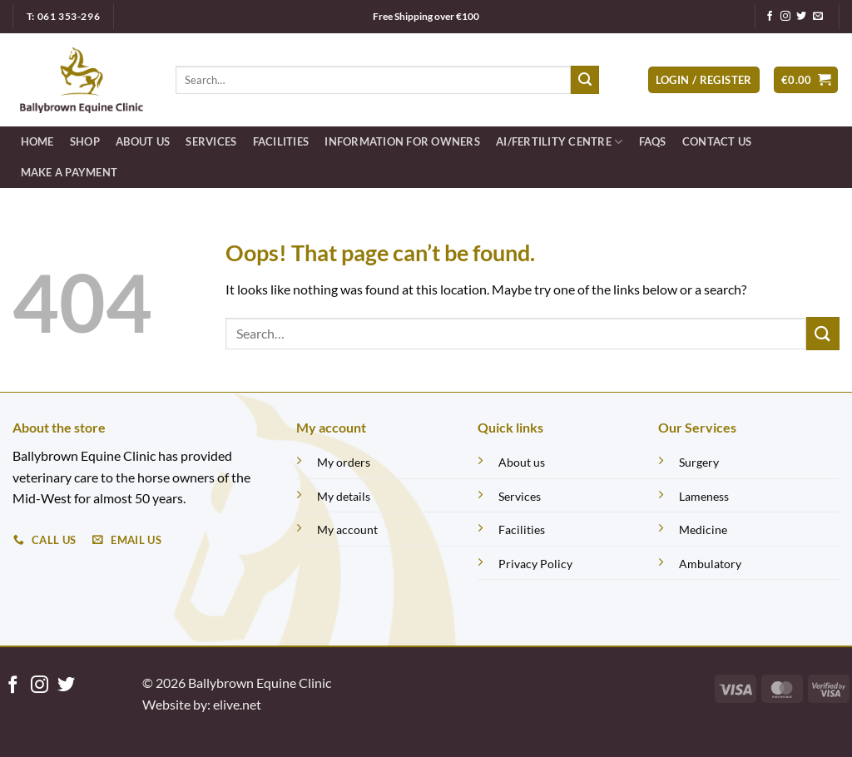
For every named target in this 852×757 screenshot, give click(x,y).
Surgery (699, 462)
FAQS (652, 141)
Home (37, 141)
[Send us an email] (818, 16)
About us (521, 462)
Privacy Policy (535, 564)
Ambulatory (710, 564)
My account (347, 529)
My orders (343, 462)
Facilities (281, 141)
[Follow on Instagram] (785, 16)
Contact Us (717, 141)
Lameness (704, 496)
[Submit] (585, 80)
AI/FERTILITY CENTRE (559, 142)
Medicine (703, 529)
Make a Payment (69, 172)
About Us (143, 141)
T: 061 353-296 (63, 16)
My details (343, 496)
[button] (704, 80)
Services (211, 141)
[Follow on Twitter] (801, 16)
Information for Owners (402, 141)
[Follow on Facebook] (770, 16)
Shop (85, 141)
